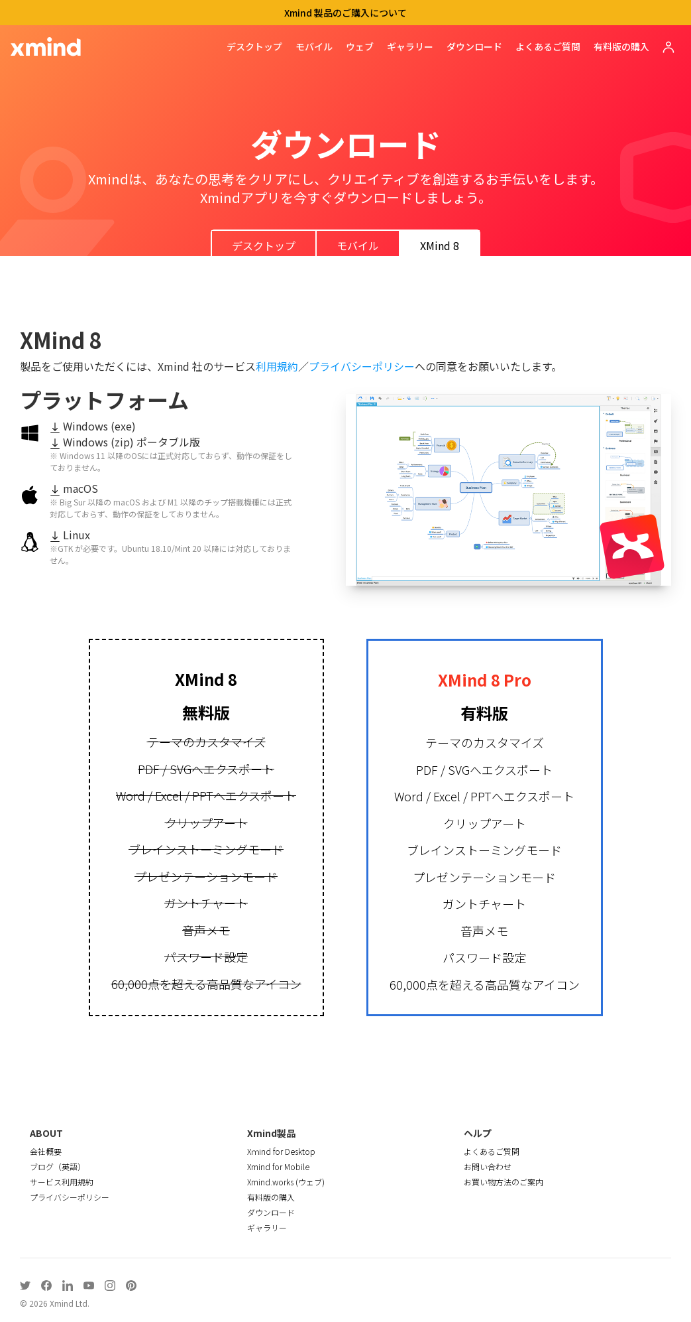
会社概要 (46, 1151)
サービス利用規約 (61, 1182)
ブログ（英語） (57, 1166)
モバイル (314, 46)
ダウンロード (474, 46)
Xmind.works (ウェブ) (286, 1182)
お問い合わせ (487, 1166)
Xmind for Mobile (278, 1166)
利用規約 (277, 366)
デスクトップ (254, 46)
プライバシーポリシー (362, 366)
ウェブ (360, 46)
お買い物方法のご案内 (503, 1182)
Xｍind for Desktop (281, 1151)
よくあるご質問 (547, 46)
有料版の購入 (621, 46)
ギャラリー (410, 46)
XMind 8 (439, 245)
